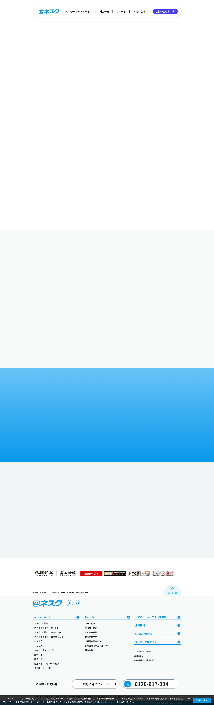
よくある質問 (91, 632)
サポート (121, 11)
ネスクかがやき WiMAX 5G (47, 632)
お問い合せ (139, 11)
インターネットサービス (79, 11)
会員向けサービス (42, 668)
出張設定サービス (93, 641)
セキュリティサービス (44, 650)
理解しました (202, 700)
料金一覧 (104, 11)
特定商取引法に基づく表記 (144, 660)
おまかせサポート (93, 636)
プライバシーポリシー (143, 651)
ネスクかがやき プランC (46, 627)
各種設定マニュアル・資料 (97, 645)
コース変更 (90, 623)
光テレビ (38, 654)
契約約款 (89, 650)
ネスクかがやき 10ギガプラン (49, 636)
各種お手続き (91, 627)
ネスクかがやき (41, 623)
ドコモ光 (38, 645)
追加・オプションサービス (46, 663)
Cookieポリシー (140, 655)
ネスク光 (38, 641)
